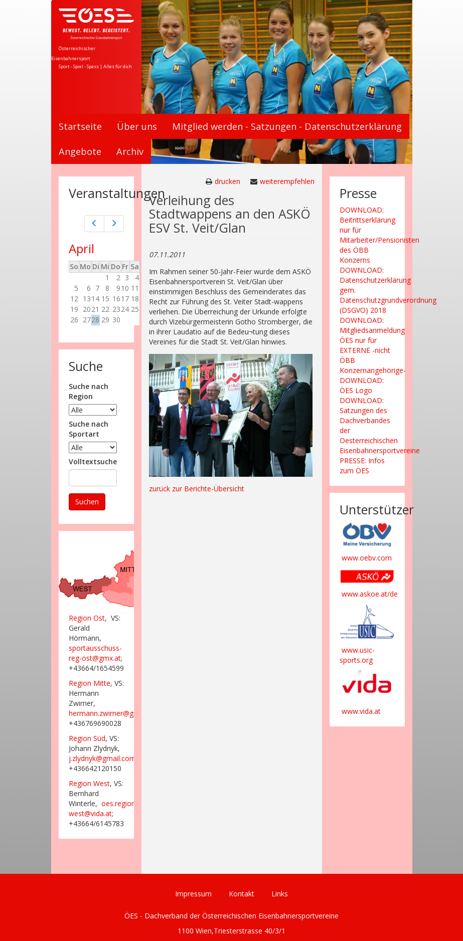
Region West (89, 783)
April (81, 248)
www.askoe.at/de (370, 594)
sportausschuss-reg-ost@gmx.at (95, 653)
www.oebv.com (367, 557)
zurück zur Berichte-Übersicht (196, 488)
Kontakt (241, 893)
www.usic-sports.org (357, 655)
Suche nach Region (88, 391)
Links (279, 893)
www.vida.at (361, 711)
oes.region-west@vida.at (103, 808)
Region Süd (87, 738)
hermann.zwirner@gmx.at (110, 713)
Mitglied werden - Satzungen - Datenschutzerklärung (287, 126)
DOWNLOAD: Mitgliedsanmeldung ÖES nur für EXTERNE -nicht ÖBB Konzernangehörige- (373, 345)
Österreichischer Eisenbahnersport (73, 53)
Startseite (80, 126)
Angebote (80, 151)
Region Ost (87, 618)
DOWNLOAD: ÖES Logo (362, 385)
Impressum (193, 893)
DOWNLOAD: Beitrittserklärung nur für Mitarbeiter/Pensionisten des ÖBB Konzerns (379, 235)
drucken (227, 181)
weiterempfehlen (287, 181)
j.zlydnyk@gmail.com (102, 758)
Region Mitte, (90, 683)
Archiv (129, 151)
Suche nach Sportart (88, 429)
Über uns (137, 126)
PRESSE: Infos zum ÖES (362, 465)
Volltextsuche (93, 461)
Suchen (87, 501)
